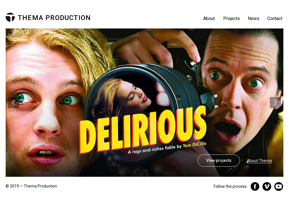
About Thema (259, 160)
